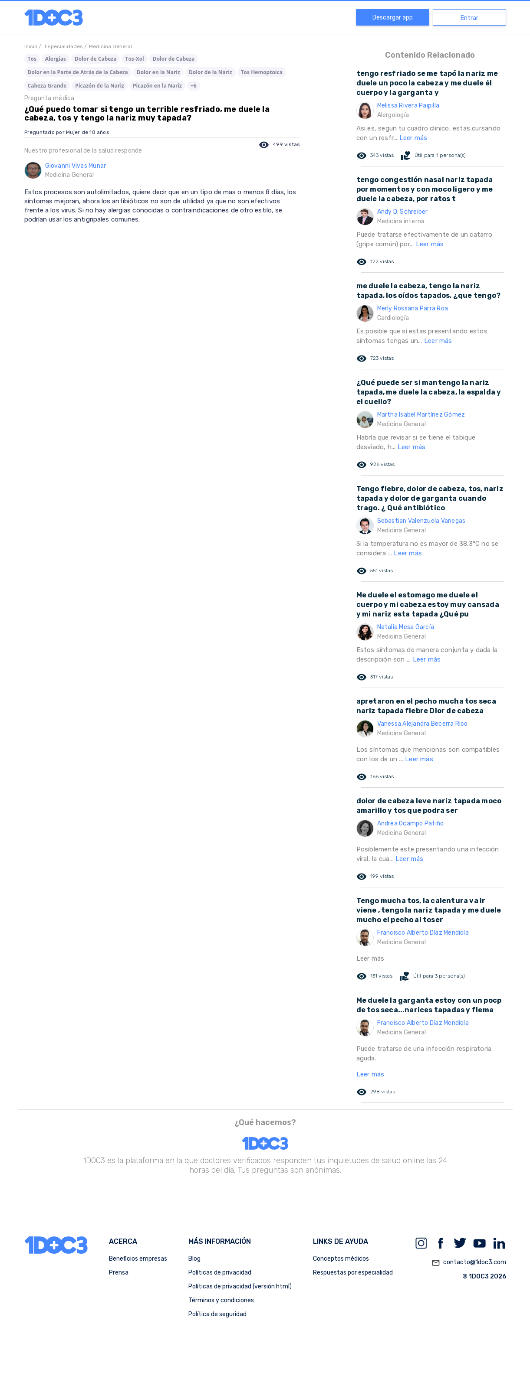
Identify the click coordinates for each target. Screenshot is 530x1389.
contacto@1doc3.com (468, 1263)
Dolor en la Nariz (158, 72)
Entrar (469, 18)
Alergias (55, 58)
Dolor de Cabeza (95, 58)
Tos (32, 58)
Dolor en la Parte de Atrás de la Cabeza (78, 72)
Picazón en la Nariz (157, 85)
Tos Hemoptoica (262, 72)
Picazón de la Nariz (99, 85)
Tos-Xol (134, 58)
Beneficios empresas (138, 1258)
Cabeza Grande (47, 85)
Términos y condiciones (221, 1300)
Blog (194, 1258)
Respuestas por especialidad (353, 1272)
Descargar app (392, 17)
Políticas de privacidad (219, 1272)
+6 (194, 85)
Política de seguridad (217, 1314)
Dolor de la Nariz (210, 72)
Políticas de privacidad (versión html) (240, 1286)
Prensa (118, 1272)
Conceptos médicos (341, 1258)
